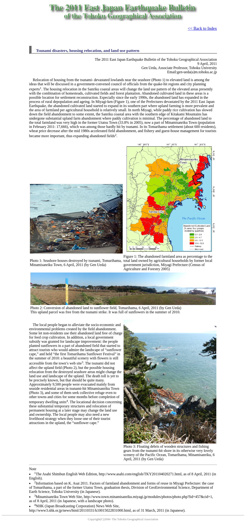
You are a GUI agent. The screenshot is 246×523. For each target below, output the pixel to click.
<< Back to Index (202, 28)
